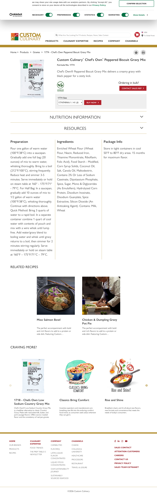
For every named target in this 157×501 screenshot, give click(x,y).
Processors (77, 460)
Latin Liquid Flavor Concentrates (58, 456)
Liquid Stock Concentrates (58, 464)
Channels (131, 41)
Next (146, 386)
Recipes (98, 41)
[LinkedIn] (118, 442)
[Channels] (81, 442)
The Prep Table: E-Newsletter (38, 453)
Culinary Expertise (75, 41)
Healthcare (77, 456)
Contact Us (121, 459)
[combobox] (94, 35)
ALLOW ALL (136, 6)
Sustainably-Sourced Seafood (60, 477)
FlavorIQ (55, 449)
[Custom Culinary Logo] (26, 40)
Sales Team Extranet (126, 467)
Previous (10, 386)
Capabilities (56, 445)
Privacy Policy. (99, 15)
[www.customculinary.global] (142, 36)
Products (51, 41)
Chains (75, 445)
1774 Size (62, 98)
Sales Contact (122, 447)
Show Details (139, 25)
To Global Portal (149, 36)
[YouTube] (126, 442)
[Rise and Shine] (124, 376)
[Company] (60, 442)
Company (114, 41)
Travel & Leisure (79, 467)
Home (13, 52)
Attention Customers (127, 451)
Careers (119, 455)
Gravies (36, 52)
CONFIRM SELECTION (136, 13)
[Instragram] (122, 442)
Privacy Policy (122, 463)
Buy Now (93, 102)
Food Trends (36, 448)
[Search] (56, 35)
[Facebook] (115, 442)
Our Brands (15, 445)
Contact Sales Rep (133, 88)
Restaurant (77, 463)
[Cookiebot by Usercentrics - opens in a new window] (16, 25)
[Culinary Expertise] (40, 443)
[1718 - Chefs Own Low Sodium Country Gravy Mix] (33, 376)
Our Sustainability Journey (60, 470)
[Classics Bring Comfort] (78, 376)
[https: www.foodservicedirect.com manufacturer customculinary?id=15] (137, 38)
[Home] (19, 442)
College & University (77, 450)
